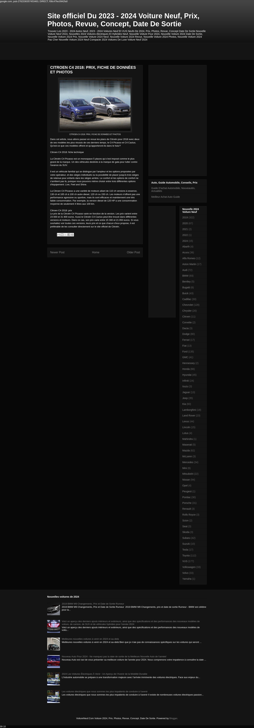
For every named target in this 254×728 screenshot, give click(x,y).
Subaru (186, 537)
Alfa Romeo (188, 258)
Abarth (186, 246)
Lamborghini (189, 409)
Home (96, 252)
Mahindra (187, 439)
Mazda (186, 450)
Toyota (186, 555)
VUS (184, 561)
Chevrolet (187, 304)
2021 (185, 229)
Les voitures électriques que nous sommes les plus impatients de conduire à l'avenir (105, 691)
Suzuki (186, 543)
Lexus (185, 421)
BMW (185, 275)
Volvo (185, 572)
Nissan (186, 479)
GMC (185, 357)
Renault (186, 508)
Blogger (173, 718)
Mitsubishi (187, 473)
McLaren (187, 456)
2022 (185, 235)
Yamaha (186, 578)
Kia (184, 404)
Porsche (186, 502)
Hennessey (188, 363)
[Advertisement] (111, 51)
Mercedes (187, 462)
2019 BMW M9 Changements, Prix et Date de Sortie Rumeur (93, 603)
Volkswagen (189, 567)
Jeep (185, 398)
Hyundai (186, 374)
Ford (184, 351)
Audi (184, 270)
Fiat (184, 345)
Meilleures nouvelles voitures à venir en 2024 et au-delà (90, 639)
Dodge (186, 334)
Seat (184, 526)
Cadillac (186, 299)
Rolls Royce (189, 514)
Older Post (133, 252)
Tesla (185, 549)
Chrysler (187, 310)
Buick (185, 293)
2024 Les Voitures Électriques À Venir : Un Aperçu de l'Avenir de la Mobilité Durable (104, 674)
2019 (185, 217)
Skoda (185, 532)
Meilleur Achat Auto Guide (165, 196)
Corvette (187, 322)
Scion (185, 520)
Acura (185, 252)
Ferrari (186, 339)
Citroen (186, 316)
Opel (185, 485)
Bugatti (186, 287)
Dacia (185, 328)
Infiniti (185, 380)
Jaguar (186, 392)
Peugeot (187, 491)
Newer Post (57, 252)
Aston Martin (189, 264)
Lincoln (186, 427)
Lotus (185, 433)
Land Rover (188, 415)
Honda (186, 369)
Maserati (187, 444)
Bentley (186, 281)
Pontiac (186, 497)
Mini (184, 468)
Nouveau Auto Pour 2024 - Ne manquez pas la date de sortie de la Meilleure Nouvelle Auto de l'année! (114, 656)
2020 (185, 223)
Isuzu (185, 386)
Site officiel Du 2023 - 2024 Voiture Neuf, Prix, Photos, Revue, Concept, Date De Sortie (123, 20)
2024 (185, 240)
